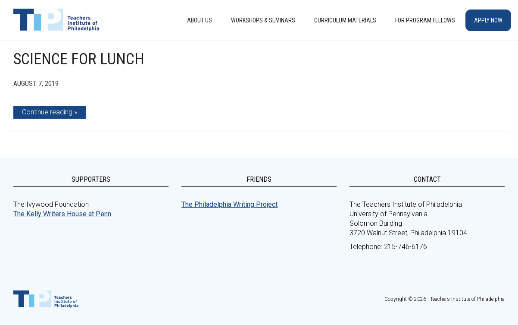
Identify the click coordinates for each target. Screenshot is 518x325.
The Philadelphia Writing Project (229, 204)
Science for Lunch (78, 59)
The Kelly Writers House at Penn (62, 214)
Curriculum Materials (345, 20)
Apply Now (488, 20)
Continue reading (47, 112)
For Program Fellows (425, 20)
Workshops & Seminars (263, 20)
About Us (199, 20)
